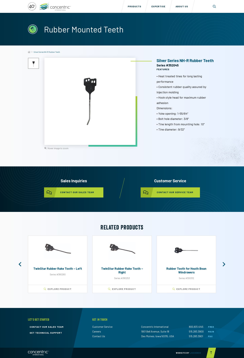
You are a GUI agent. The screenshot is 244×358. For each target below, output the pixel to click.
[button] (20, 264)
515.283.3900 (196, 331)
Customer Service (102, 326)
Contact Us (98, 336)
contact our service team (167, 192)
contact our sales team (69, 192)
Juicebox (195, 353)
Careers (96, 331)
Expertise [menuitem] (158, 6)
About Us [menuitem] (182, 6)
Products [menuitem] (134, 6)
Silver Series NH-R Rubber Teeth (47, 52)
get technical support (46, 332)
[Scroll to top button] (211, 353)
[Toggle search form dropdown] (214, 6)
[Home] (29, 52)
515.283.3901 (196, 336)
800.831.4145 (196, 326)
